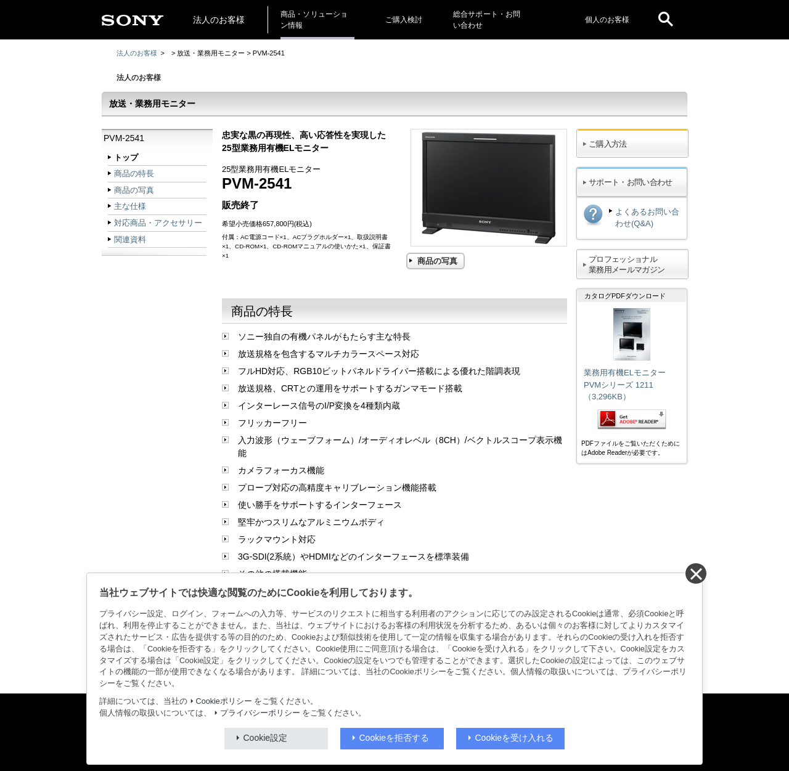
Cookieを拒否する (394, 738)
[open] (665, 19)
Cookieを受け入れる (514, 738)
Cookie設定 (265, 738)
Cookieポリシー (224, 701)
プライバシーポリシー (260, 713)
